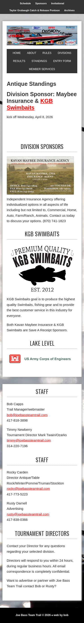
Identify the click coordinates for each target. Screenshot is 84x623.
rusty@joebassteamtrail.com (28, 514)
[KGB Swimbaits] (42, 270)
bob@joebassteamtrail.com (27, 415)
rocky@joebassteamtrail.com (28, 488)
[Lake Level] (40, 362)
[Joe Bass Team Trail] (42, 35)
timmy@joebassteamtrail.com (29, 440)
